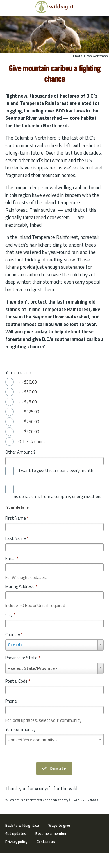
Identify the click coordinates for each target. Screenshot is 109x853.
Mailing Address (21, 586)
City (10, 614)
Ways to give (59, 825)
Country (14, 634)
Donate (54, 768)
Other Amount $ (20, 452)
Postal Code (17, 681)
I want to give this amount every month (56, 470)
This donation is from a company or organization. (55, 496)
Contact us (46, 842)
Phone (11, 701)
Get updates (15, 833)
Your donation (18, 372)
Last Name (16, 538)
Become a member (51, 833)
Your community (20, 729)
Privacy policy (16, 842)
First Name (16, 518)
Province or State (22, 657)
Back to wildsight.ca (22, 825)
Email (11, 558)
